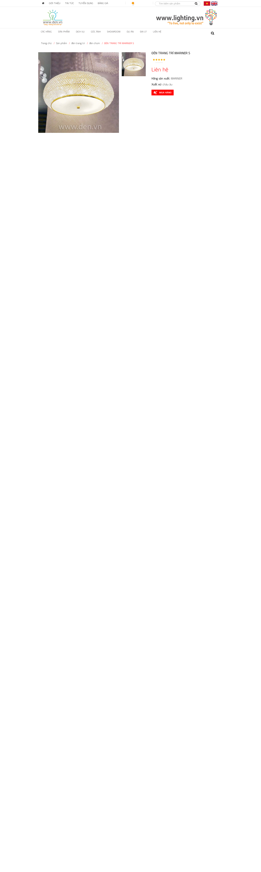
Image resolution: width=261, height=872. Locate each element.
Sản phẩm (64, 31)
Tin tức (69, 3)
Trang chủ (46, 43)
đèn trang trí (78, 43)
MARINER (176, 78)
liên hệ (157, 31)
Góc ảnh (96, 31)
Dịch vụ (80, 31)
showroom (113, 31)
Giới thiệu (54, 3)
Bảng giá (103, 3)
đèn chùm (94, 43)
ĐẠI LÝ (143, 31)
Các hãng (46, 31)
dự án (130, 31)
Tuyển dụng (86, 3)
